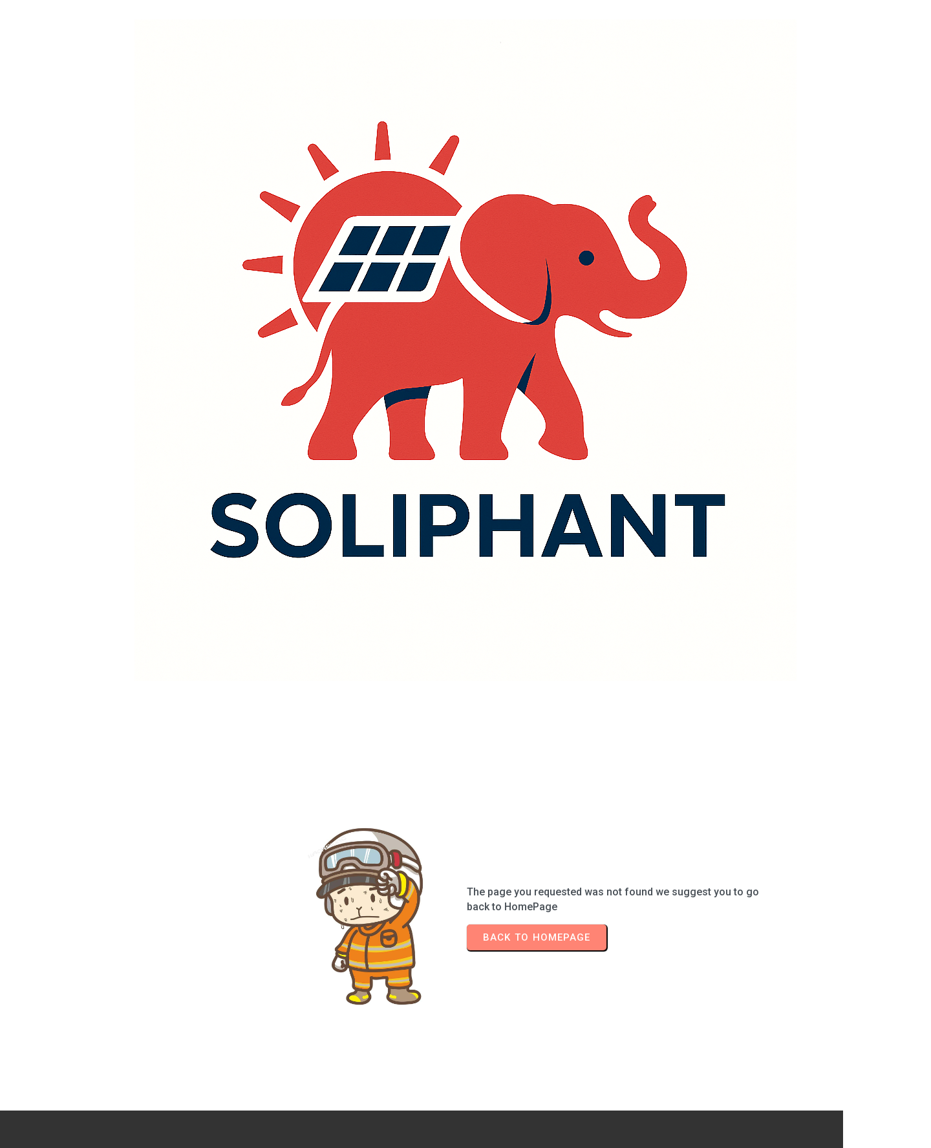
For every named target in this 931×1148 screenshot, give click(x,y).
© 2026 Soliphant (465, 1114)
